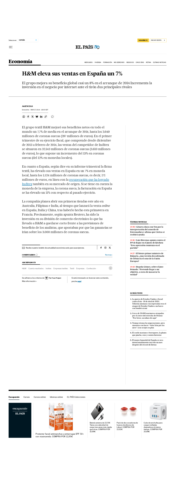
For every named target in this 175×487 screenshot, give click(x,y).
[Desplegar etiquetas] (110, 268)
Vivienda (98, 62)
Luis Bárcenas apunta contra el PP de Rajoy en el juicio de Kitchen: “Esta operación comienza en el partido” (147, 244)
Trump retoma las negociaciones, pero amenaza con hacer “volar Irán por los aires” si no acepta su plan (148, 325)
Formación (107, 62)
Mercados (88, 62)
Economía (20, 61)
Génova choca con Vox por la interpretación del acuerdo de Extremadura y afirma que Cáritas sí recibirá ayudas (147, 231)
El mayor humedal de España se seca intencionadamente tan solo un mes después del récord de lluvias (147, 342)
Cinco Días (140, 62)
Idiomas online (56, 397)
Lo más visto (136, 293)
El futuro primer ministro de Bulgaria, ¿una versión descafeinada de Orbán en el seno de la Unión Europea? (147, 257)
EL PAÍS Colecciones (76, 397)
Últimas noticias (138, 222)
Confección (91, 268)
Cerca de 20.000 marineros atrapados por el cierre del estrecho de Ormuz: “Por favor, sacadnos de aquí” (148, 315)
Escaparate (14, 397)
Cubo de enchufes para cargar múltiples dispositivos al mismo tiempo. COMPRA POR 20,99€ (153, 427)
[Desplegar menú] (11, 47)
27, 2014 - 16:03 (39, 110)
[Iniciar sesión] (158, 40)
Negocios (130, 62)
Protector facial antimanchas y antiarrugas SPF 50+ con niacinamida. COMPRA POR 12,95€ (60, 435)
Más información (29, 281)
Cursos (27, 397)
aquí (79, 281)
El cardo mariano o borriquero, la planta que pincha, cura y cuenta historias (149, 334)
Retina (148, 62)
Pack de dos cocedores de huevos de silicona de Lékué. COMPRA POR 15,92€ (127, 426)
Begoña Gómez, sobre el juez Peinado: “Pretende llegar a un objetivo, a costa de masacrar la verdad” (146, 271)
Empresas (80, 268)
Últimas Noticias (159, 62)
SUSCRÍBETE (143, 40)
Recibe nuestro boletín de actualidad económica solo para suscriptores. (55, 248)
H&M (24, 268)
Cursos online (40, 397)
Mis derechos (119, 62)
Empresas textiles (60, 268)
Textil (72, 268)
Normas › (108, 255)
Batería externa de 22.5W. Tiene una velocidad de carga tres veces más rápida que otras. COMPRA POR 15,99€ (101, 427)
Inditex (48, 268)
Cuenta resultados (35, 268)
